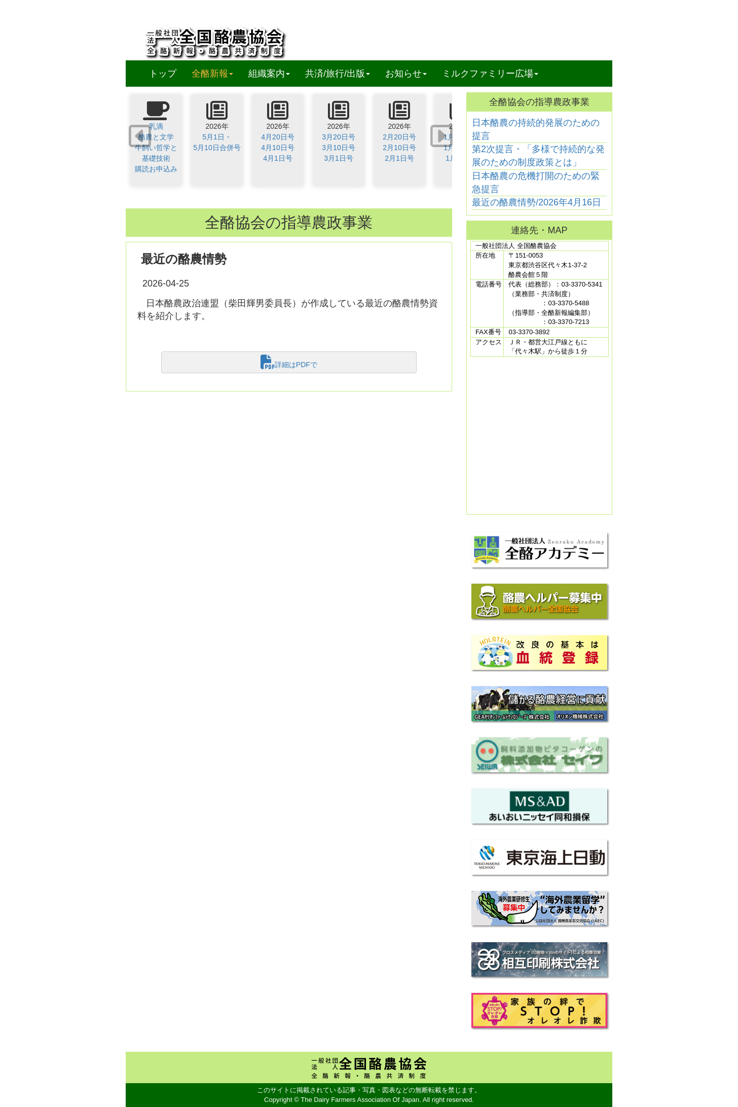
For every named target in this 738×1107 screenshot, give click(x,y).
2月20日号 (399, 137)
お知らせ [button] (406, 73)
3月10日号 (338, 148)
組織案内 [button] (269, 73)
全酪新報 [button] (216, 73)
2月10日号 (399, 148)
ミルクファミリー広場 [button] (490, 73)
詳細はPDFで (289, 362)
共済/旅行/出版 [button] (337, 73)
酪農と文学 (156, 137)
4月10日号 (277, 148)
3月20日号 (338, 137)
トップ (162, 73)
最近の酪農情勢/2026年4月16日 (536, 202)
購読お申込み (156, 169)
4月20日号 (277, 137)
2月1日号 (399, 158)
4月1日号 (277, 158)
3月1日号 (338, 158)
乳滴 (156, 126)
